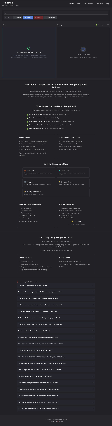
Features (71, 4)
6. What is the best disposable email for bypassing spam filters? (56, 318)
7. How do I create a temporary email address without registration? (56, 324)
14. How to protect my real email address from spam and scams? (56, 370)
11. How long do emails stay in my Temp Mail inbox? (56, 350)
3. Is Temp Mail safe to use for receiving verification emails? (56, 298)
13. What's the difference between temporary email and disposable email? (56, 363)
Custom (17, 17)
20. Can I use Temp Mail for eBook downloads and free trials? (56, 409)
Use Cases (99, 4)
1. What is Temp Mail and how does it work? (56, 285)
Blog (107, 4)
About (79, 4)
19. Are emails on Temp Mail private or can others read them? (56, 402)
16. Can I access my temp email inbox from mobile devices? (56, 383)
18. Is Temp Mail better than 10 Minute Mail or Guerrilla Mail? (56, 396)
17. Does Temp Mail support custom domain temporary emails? (56, 389)
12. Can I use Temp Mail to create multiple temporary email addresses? (56, 357)
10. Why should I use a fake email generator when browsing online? (56, 344)
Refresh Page (50, 17)
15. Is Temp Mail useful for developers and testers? (56, 376)
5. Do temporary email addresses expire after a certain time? (56, 311)
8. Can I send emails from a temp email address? (56, 331)
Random (27, 17)
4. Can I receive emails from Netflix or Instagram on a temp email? (56, 305)
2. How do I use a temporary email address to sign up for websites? (56, 292)
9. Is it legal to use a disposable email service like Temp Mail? (56, 337)
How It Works (88, 4)
